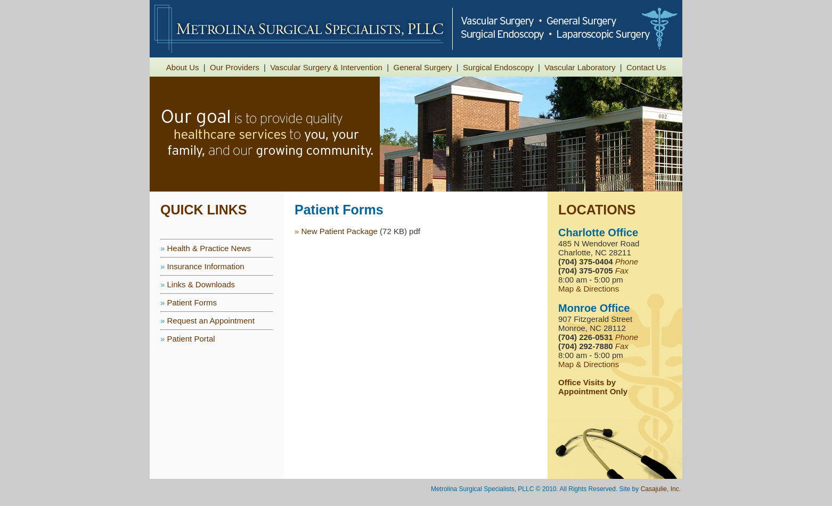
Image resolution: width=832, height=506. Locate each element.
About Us (182, 67)
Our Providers (234, 67)
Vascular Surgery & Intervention (326, 67)
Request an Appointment (211, 320)
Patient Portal (191, 338)
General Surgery (422, 67)
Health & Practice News (209, 248)
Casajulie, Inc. (661, 489)
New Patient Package (339, 231)
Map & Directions (588, 288)
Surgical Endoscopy (498, 67)
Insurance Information (205, 266)
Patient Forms (192, 302)
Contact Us (646, 67)
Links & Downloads (201, 284)
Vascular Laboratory (579, 67)
